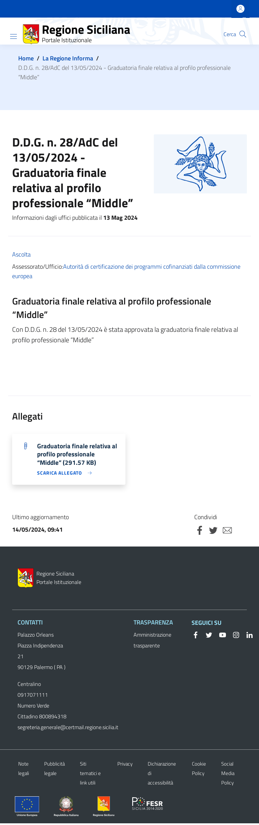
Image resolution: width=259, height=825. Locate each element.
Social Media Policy (227, 775)
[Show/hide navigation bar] (13, 36)
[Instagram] (233, 636)
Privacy (125, 765)
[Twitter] (206, 636)
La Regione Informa (67, 58)
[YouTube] (220, 636)
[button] (243, 34)
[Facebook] (196, 636)
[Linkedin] (247, 636)
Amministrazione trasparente (152, 641)
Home (26, 58)
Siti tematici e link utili (90, 775)
